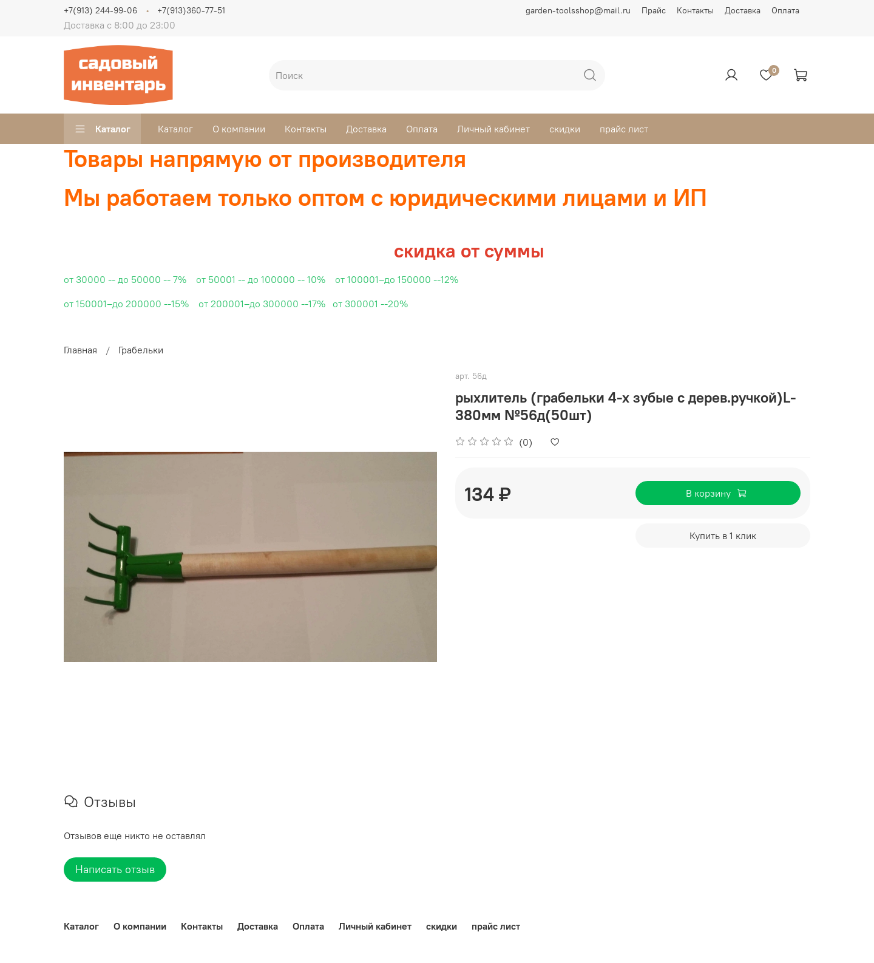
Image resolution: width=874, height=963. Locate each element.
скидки (564, 129)
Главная (80, 350)
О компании (238, 129)
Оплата (785, 10)
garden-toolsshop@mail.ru (578, 10)
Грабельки (140, 350)
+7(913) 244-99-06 (100, 10)
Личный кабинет (493, 129)
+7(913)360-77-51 (191, 10)
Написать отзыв (115, 869)
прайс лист (624, 129)
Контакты (695, 10)
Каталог (102, 129)
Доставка (743, 10)
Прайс (654, 10)
